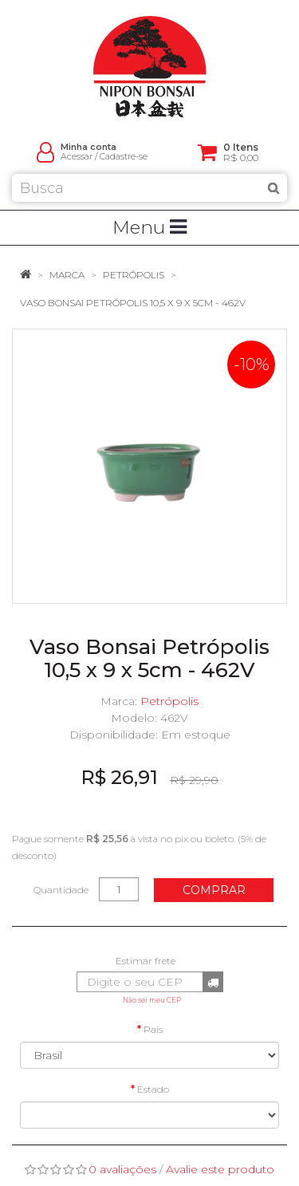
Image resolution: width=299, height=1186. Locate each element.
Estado (153, 1089)
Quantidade (61, 890)
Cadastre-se (124, 157)
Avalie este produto (220, 1169)
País (153, 1029)
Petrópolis (133, 275)
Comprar (214, 890)
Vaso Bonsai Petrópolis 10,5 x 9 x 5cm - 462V (133, 303)
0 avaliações (122, 1169)
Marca (67, 275)
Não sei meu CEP (152, 1000)
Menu (149, 227)
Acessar (76, 157)
